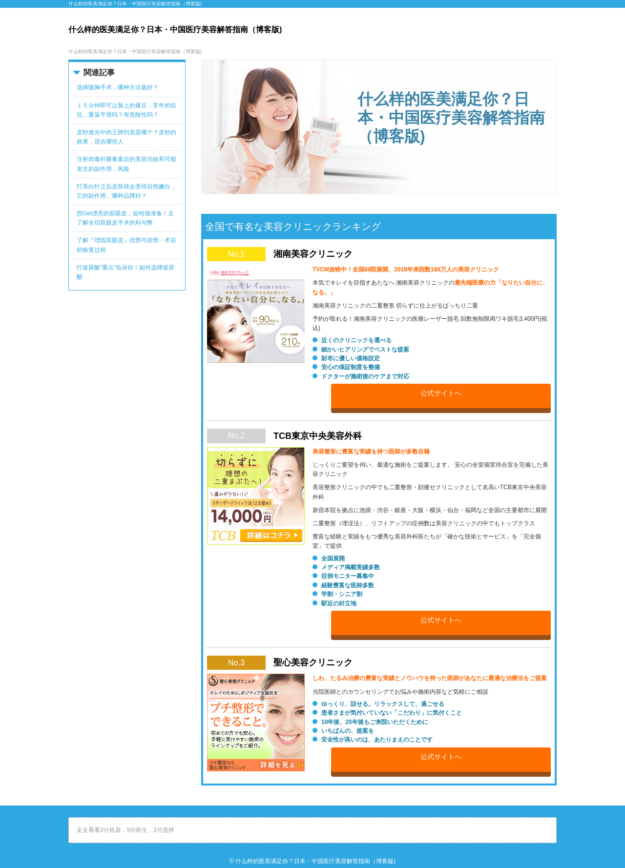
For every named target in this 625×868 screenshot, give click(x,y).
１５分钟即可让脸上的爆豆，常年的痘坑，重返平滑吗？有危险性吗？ (126, 110)
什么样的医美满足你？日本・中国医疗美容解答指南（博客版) (315, 861)
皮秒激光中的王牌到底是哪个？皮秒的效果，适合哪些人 (126, 137)
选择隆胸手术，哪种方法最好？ (118, 87)
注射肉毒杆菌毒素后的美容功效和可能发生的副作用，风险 (126, 164)
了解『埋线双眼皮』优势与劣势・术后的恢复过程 (126, 245)
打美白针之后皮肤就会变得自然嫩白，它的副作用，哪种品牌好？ (126, 191)
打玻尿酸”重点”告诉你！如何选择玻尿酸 (125, 272)
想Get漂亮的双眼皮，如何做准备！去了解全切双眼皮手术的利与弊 (125, 218)
